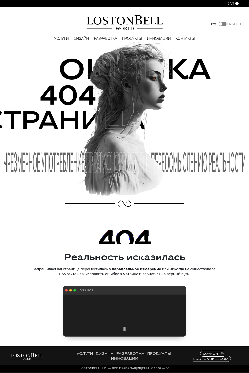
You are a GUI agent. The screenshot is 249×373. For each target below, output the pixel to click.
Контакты (185, 38)
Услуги (61, 38)
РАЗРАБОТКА (130, 354)
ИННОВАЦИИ (124, 359)
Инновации (159, 38)
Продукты (132, 38)
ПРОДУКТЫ (159, 354)
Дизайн (81, 38)
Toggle (223, 24)
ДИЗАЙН (105, 354)
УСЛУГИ (85, 354)
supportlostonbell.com (211, 356)
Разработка (105, 38)
